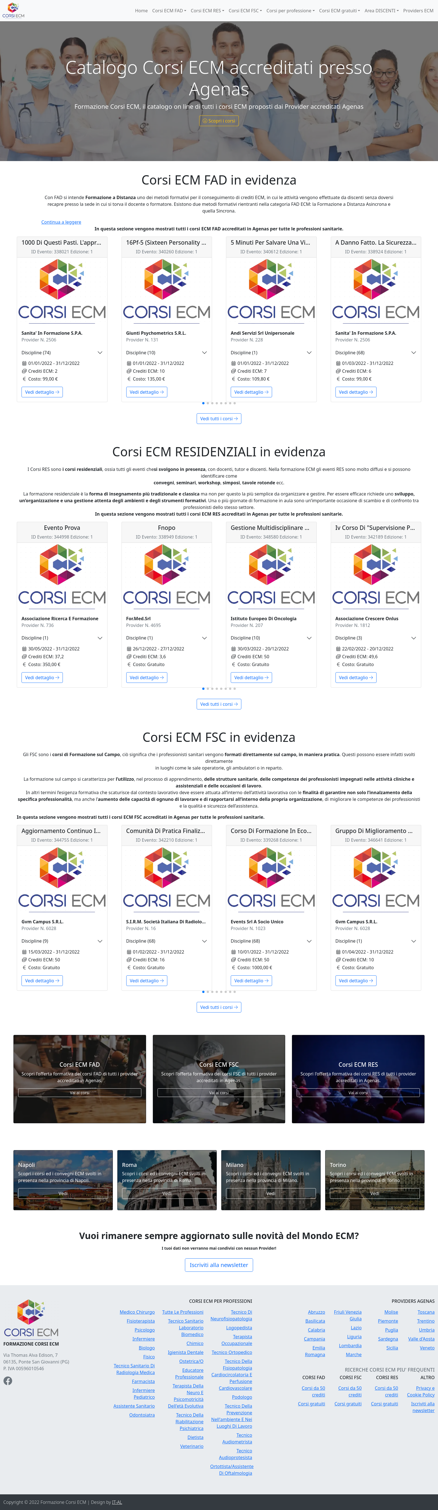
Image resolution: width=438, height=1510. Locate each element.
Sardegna (388, 1339)
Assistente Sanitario (134, 1406)
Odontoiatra (142, 1415)
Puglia (391, 1330)
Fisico (149, 1357)
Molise (391, 1312)
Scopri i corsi (219, 121)
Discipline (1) (244, 353)
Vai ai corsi (80, 1092)
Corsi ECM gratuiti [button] (338, 11)
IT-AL (117, 1502)
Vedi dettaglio (42, 392)
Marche (353, 1354)
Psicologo (145, 1330)
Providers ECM (418, 11)
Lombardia (350, 1346)
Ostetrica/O (191, 1361)
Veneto (427, 1348)
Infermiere (143, 1339)
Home (141, 11)
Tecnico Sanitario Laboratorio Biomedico (185, 1327)
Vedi (63, 1193)
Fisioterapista (141, 1321)
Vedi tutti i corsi (219, 419)
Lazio (356, 1328)
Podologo (242, 1397)
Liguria (354, 1337)
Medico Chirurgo (137, 1312)
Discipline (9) (35, 941)
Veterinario (191, 1446)
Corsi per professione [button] (288, 11)
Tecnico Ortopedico (232, 1352)
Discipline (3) (348, 638)
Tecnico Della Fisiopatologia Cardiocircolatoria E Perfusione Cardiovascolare (231, 1374)
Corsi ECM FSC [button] (244, 11)
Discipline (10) (140, 353)
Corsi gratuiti (311, 1404)
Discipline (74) (36, 353)
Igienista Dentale (186, 1352)
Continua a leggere (61, 222)
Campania (314, 1339)
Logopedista (239, 1328)
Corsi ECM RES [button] (206, 11)
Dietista (195, 1437)
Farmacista (143, 1381)
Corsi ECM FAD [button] (167, 11)
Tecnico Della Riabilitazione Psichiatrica (189, 1421)
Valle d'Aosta (421, 1339)
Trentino (426, 1321)
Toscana (426, 1312)
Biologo (147, 1348)
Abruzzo (316, 1312)
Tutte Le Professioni (183, 1312)
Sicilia (392, 1348)
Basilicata (315, 1321)
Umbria (427, 1330)
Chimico (195, 1343)
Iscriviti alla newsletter (219, 1265)
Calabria (316, 1330)
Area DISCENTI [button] (380, 11)
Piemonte (388, 1321)
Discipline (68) (350, 353)
